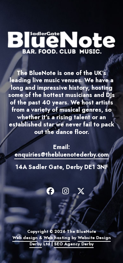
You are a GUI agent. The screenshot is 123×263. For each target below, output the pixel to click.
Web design (25, 238)
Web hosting (57, 238)
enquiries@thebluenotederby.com (61, 154)
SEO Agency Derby (74, 244)
